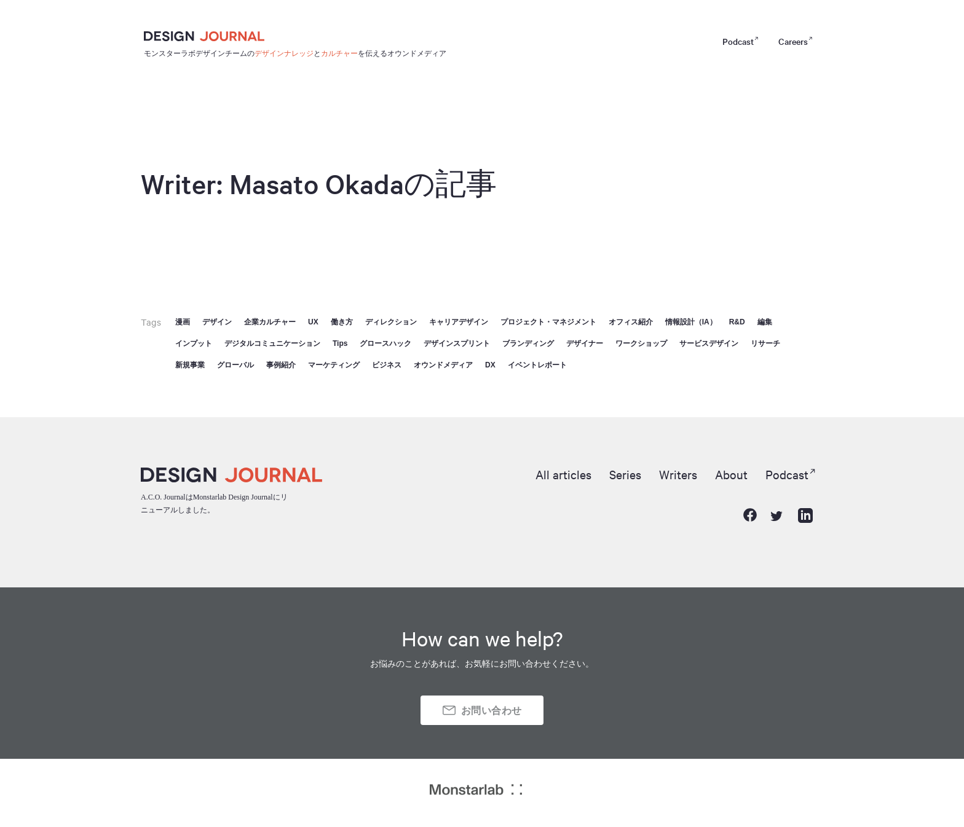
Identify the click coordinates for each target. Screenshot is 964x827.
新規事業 (190, 365)
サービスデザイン (708, 343)
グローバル (235, 365)
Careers (793, 41)
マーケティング (334, 365)
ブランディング (528, 343)
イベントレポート (537, 365)
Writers (670, 473)
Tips (340, 343)
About (726, 473)
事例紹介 (281, 365)
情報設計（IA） (691, 322)
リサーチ (765, 343)
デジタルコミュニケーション (272, 343)
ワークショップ (641, 343)
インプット (193, 343)
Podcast (738, 41)
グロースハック (385, 343)
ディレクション (391, 322)
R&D (737, 322)
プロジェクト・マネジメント (548, 322)
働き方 (342, 322)
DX (490, 365)
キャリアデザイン (458, 322)
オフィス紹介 (631, 322)
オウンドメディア (443, 365)
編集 (764, 322)
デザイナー (584, 343)
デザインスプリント (457, 343)
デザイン (217, 322)
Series (613, 473)
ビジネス (386, 365)
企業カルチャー (270, 322)
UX (313, 322)
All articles (548, 473)
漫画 (182, 322)
